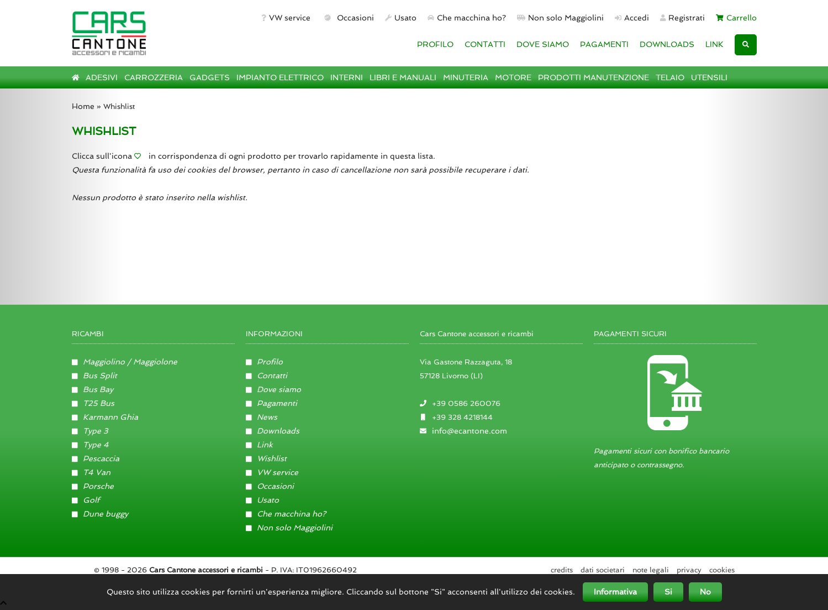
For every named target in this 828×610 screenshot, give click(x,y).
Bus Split (95, 375)
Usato (400, 17)
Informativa (615, 591)
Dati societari (603, 570)
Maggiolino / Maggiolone (125, 361)
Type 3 (90, 430)
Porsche (93, 486)
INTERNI (346, 77)
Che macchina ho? (467, 17)
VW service (285, 17)
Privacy (689, 570)
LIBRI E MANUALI (403, 77)
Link (259, 444)
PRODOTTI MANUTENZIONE (593, 77)
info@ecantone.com (469, 430)
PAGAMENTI (604, 44)
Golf (86, 500)
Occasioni (347, 17)
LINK (714, 44)
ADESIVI (102, 77)
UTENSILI (709, 77)
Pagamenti (272, 403)
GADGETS (209, 77)
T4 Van (91, 472)
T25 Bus (93, 403)
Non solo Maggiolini (560, 17)
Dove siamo (274, 389)
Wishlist (266, 458)
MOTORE (513, 77)
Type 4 (90, 444)
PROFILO (435, 44)
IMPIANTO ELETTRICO (280, 77)
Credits (562, 570)
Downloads (273, 430)
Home (83, 106)
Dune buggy (100, 513)
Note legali (650, 570)
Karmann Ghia (105, 417)
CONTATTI (485, 44)
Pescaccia (96, 458)
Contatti (267, 375)
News (262, 417)
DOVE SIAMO (542, 44)
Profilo (264, 361)
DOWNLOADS (667, 44)
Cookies (722, 570)
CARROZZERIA (153, 77)
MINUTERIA (465, 77)
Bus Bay (93, 389)
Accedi (632, 17)
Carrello (736, 17)
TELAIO (670, 77)
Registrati (682, 17)
